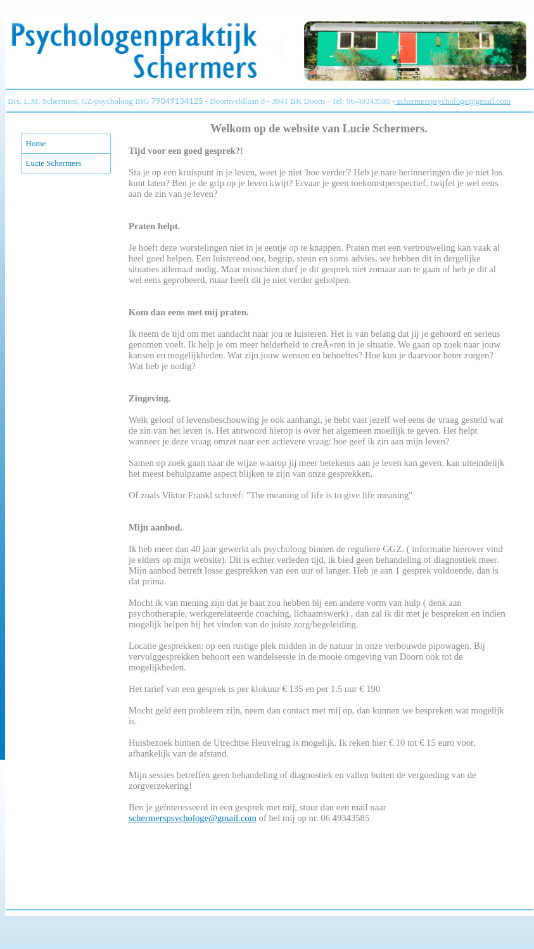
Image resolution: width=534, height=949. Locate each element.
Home (36, 143)
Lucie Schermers (54, 163)
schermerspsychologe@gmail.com (193, 818)
